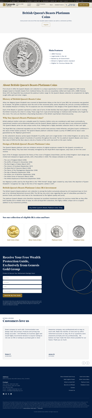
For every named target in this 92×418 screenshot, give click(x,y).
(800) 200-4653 (83, 4)
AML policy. (40, 408)
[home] (9, 5)
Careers (73, 387)
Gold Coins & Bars (84, 376)
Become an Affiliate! (69, 384)
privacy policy (33, 408)
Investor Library (29, 5)
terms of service (26, 408)
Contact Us (72, 390)
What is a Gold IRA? (19, 5)
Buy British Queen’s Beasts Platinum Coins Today (46, 207)
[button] (51, 5)
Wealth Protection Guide (41, 5)
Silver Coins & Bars (84, 379)
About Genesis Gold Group (67, 376)
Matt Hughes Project (69, 379)
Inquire (46, 24)
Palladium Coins (85, 384)
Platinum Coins (85, 382)
